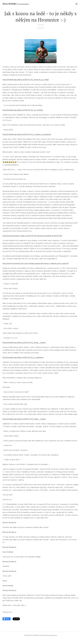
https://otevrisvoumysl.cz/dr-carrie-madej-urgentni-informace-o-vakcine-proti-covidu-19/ (36, 263)
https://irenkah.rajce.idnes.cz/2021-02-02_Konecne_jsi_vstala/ (26, 80)
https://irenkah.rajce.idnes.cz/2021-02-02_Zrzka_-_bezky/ (24, 343)
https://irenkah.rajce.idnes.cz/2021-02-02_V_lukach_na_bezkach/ (27, 134)
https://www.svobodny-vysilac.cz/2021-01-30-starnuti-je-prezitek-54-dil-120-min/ (32, 236)
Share (7, 619)
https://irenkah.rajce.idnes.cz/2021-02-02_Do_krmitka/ (23, 110)
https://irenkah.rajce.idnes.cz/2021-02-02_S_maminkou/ (23, 357)
